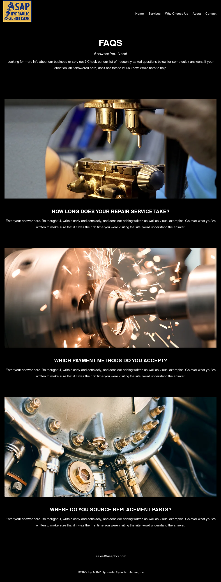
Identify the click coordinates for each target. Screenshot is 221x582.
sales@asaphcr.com (111, 556)
